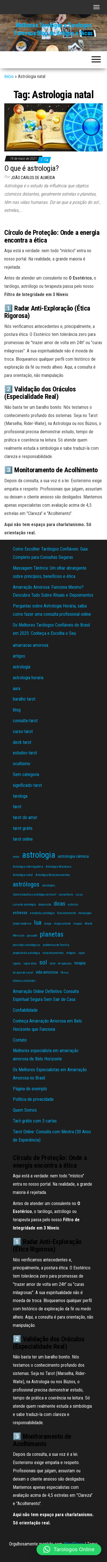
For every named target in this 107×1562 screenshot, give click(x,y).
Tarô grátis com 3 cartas (35, 1121)
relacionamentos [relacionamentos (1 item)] (53, 953)
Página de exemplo (30, 1088)
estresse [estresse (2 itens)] (20, 912)
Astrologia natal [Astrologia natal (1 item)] (23, 875)
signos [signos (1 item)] (17, 963)
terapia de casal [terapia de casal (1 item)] (23, 972)
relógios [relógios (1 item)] (71, 953)
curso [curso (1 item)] (79, 894)
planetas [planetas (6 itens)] (51, 934)
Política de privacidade (33, 1099)
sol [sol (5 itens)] (43, 962)
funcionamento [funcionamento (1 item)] (66, 913)
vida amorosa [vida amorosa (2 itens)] (47, 972)
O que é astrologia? (31, 168)
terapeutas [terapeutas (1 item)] (65, 963)
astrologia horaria (28, 677)
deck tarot (22, 742)
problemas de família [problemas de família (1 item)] (56, 945)
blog (17, 710)
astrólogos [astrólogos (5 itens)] (26, 884)
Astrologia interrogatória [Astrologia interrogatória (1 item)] (28, 867)
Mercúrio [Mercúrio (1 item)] (18, 935)
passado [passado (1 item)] (32, 935)
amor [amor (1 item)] (16, 857)
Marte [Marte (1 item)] (88, 923)
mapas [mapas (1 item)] (77, 923)
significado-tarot (27, 785)
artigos (19, 656)
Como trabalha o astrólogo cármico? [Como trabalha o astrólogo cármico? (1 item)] (34, 894)
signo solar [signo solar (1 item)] (30, 963)
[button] (69, 1549)
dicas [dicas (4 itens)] (59, 903)
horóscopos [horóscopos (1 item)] (85, 913)
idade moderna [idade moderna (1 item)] (22, 923)
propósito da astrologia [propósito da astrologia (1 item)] (26, 953)
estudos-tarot (25, 753)
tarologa (20, 796)
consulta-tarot (25, 720)
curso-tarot (23, 731)
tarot (17, 806)
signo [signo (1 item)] (81, 953)
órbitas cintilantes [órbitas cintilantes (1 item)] (24, 981)
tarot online (23, 839)
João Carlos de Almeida (33, 177)
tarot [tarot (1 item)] (52, 963)
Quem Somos (25, 1110)
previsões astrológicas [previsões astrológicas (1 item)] (26, 945)
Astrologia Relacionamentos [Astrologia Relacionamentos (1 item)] (52, 875)
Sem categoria (26, 774)
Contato (20, 1040)
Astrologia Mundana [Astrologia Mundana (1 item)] (58, 867)
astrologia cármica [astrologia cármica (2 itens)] (73, 856)
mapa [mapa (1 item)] (47, 923)
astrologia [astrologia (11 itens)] (38, 855)
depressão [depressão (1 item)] (45, 904)
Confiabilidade (25, 1010)
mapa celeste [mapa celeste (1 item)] (62, 923)
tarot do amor (25, 817)
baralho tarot (24, 699)
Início (9, 76)
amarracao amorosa (30, 645)
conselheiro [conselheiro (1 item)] (66, 894)
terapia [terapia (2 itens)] (80, 963)
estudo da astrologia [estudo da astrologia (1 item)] (42, 913)
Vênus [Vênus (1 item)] (64, 972)
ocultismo (21, 763)
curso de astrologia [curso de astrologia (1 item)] (24, 904)
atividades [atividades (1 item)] (48, 885)
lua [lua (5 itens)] (37, 922)
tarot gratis (23, 828)
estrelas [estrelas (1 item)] (73, 904)
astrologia (21, 667)
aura (16, 688)
